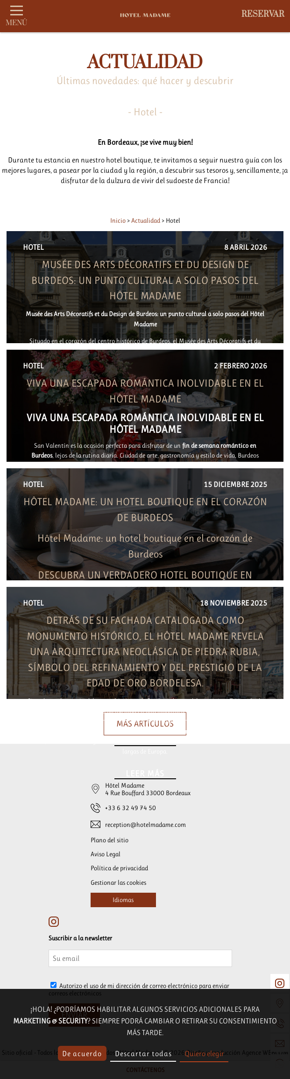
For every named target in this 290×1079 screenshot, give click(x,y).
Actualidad (146, 220)
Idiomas (123, 899)
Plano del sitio (109, 840)
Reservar (262, 14)
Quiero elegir (204, 1053)
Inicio (118, 220)
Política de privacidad (119, 868)
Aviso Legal (105, 854)
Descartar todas (143, 1053)
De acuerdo (82, 1053)
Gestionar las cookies (118, 882)
